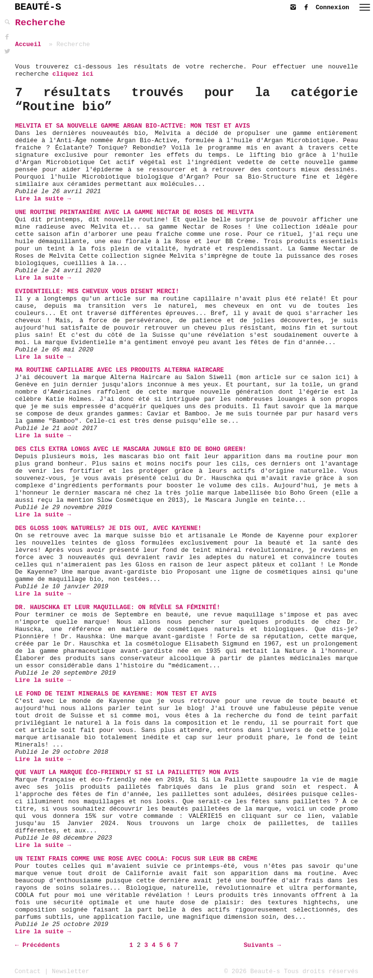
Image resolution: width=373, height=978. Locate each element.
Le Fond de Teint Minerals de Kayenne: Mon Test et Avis (116, 693)
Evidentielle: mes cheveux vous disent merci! (97, 291)
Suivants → (262, 945)
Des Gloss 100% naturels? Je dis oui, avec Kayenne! (108, 528)
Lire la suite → (43, 198)
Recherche (40, 22)
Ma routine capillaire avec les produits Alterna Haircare (119, 370)
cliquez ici (72, 74)
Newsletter (70, 971)
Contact (28, 971)
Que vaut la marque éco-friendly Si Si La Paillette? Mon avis (127, 772)
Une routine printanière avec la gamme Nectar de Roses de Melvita (134, 212)
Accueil (28, 44)
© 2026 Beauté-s (252, 971)
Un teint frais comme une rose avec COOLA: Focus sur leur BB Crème (136, 858)
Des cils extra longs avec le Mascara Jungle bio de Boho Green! (130, 449)
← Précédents (37, 945)
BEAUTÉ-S (38, 7)
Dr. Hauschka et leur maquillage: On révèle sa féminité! (117, 607)
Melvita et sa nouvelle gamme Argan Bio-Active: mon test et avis (132, 126)
